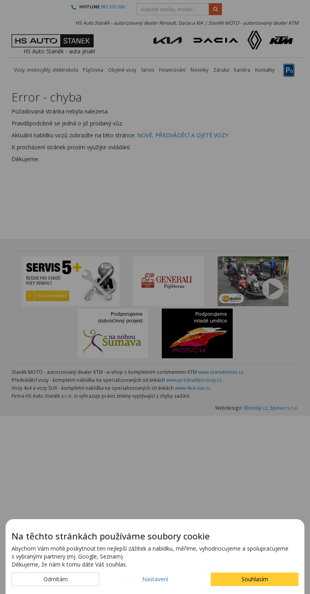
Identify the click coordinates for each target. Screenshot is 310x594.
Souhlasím (254, 579)
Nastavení (155, 579)
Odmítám (55, 579)
